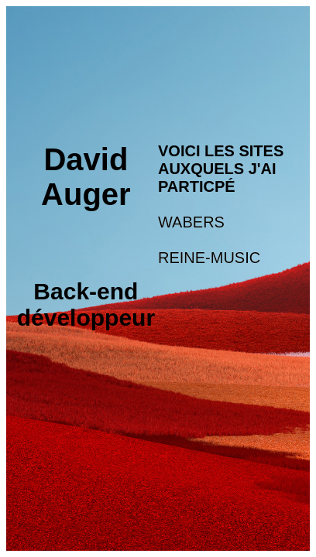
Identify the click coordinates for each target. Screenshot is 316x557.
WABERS (191, 222)
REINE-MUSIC (209, 257)
